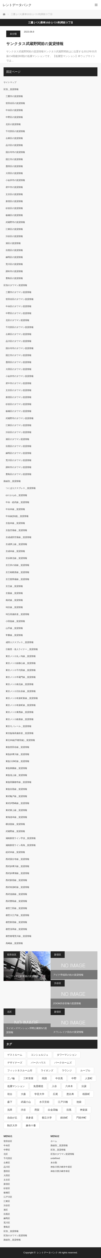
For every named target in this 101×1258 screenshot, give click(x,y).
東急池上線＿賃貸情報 (16, 775)
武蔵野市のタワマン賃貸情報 (19, 418)
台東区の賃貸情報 (14, 138)
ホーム (54, 1141)
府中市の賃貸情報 (14, 187)
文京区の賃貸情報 (14, 194)
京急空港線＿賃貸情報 (16, 530)
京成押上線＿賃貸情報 (16, 544)
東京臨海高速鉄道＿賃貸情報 (19, 733)
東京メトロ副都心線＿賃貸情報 (21, 663)
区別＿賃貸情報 (11, 89)
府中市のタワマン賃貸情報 (18, 383)
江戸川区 (8, 1197)
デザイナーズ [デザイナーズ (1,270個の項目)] (14, 1062)
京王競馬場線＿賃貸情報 (17, 579)
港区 (6, 1210)
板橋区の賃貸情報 (14, 215)
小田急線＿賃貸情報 (15, 621)
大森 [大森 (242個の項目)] (23, 1094)
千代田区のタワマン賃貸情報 (19, 327)
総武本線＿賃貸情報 (15, 852)
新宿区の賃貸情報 (14, 201)
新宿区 (57, 954)
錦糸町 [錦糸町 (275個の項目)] (64, 1117)
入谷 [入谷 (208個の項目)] (54, 1086)
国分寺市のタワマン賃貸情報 (19, 348)
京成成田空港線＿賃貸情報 (18, 537)
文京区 (7, 1180)
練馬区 (7, 1218)
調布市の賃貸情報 (14, 271)
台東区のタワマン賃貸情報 (18, 334)
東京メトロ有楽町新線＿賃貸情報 (22, 698)
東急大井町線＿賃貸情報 (17, 761)
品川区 (7, 1167)
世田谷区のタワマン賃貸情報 (19, 299)
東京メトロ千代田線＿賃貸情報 (21, 670)
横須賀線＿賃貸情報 (15, 824)
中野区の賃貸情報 (14, 117)
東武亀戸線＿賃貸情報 (16, 796)
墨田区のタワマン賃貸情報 (18, 362)
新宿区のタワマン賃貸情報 (18, 397)
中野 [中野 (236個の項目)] (73, 1078)
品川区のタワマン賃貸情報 (18, 341)
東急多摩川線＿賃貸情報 (17, 754)
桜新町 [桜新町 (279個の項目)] (86, 1094)
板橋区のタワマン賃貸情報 (18, 411)
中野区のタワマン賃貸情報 (18, 313)
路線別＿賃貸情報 (12, 481)
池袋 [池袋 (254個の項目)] (78, 1101)
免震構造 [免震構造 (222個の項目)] (38, 1086)
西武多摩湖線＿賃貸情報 (17, 873)
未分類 (13, 34)
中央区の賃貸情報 (14, 110)
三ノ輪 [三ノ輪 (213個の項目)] (11, 1078)
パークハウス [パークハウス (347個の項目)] (38, 1062)
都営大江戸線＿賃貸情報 (17, 915)
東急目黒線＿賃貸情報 (16, 789)
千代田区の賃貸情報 (15, 131)
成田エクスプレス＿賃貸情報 (19, 642)
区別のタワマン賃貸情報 (15, 285)
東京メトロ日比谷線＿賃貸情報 (21, 691)
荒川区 (7, 1222)
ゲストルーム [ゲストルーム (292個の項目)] (14, 1054)
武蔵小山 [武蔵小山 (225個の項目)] (26, 1101)
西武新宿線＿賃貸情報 (16, 880)
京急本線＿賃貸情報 (15, 523)
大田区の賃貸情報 (14, 173)
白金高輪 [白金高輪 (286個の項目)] (53, 1109)
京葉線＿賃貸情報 (14, 593)
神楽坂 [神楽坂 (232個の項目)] (83, 1109)
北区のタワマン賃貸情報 (17, 320)
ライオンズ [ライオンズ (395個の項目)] (47, 1070)
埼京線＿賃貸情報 (14, 607)
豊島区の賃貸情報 (14, 278)
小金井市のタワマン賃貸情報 (19, 376)
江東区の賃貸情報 (14, 229)
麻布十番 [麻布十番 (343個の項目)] (31, 1125)
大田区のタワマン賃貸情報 (18, 369)
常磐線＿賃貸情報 (14, 635)
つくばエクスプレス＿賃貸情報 (21, 488)
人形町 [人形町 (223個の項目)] (88, 1078)
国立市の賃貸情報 (14, 159)
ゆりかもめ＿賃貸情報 (16, 495)
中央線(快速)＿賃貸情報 (17, 516)
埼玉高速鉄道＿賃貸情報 (17, 614)
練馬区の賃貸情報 (14, 257)
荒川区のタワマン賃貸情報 (18, 460)
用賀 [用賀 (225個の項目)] (36, 1109)
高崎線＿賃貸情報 (14, 943)
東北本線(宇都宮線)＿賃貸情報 (20, 740)
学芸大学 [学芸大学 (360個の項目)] (39, 1094)
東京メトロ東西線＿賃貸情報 (19, 712)
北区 (9, 1011)
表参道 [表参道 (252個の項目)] (29, 1117)
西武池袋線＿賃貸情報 (16, 894)
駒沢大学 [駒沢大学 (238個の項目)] (12, 1125)
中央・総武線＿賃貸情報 (17, 502)
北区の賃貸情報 (13, 124)
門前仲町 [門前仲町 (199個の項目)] (81, 1117)
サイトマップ (10, 82)
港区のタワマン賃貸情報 (17, 439)
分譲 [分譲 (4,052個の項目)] (83, 1086)
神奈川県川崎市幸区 (60, 1171)
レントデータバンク (17, 5)
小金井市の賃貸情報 (15, 180)
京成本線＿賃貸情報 (15, 551)
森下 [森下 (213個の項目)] (9, 1101)
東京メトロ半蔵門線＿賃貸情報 (21, 677)
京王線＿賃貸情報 (14, 586)
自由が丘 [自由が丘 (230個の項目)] (12, 1117)
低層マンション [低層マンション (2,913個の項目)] (16, 1086)
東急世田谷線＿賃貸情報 (17, 747)
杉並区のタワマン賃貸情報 (18, 404)
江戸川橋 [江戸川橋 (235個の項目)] (63, 1101)
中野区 (7, 1150)
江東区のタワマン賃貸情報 (18, 425)
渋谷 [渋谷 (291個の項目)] (23, 1109)
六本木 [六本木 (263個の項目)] (69, 1086)
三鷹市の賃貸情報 (14, 96)
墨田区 (7, 1171)
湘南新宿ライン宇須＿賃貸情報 (21, 838)
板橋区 (7, 1192)
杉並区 (7, 1188)
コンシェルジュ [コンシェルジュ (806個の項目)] (39, 1054)
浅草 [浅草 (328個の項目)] (9, 1109)
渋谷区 (57, 983)
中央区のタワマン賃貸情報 (18, 306)
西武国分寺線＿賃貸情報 (17, 859)
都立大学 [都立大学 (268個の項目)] (47, 1117)
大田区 (7, 1175)
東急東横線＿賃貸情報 (16, 768)
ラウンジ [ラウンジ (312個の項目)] (67, 1070)
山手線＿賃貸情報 (14, 628)
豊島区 (7, 1227)
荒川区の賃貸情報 (14, 264)
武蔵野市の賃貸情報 (15, 222)
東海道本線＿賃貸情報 (16, 817)
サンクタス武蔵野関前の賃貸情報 (34, 44)
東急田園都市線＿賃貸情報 (18, 782)
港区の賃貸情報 (13, 243)
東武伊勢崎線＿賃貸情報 (17, 803)
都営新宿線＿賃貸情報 (16, 922)
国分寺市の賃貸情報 (15, 152)
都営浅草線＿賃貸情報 (16, 929)
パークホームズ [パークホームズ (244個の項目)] (63, 1062)
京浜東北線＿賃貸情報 (16, 558)
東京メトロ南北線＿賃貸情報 (19, 684)
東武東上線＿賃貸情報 (16, 810)
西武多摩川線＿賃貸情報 (17, 866)
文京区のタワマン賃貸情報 (18, 390)
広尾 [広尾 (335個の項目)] (55, 1094)
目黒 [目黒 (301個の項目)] (68, 1109)
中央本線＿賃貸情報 (15, 509)
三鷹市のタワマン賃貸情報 (18, 292)
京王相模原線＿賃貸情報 (17, 572)
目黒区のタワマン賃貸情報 (18, 446)
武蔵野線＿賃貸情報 (15, 831)
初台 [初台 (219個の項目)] (9, 1094)
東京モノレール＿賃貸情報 (18, 726)
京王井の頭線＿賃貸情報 (17, 565)
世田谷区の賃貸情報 (15, 103)
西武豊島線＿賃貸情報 (16, 901)
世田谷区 (11, 954)
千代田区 (8, 1158)
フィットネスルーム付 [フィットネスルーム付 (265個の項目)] (19, 1070)
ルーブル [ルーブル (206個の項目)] (85, 1070)
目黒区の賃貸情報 (14, 250)
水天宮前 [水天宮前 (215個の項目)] (44, 1101)
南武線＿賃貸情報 (14, 600)
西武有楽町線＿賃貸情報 (17, 887)
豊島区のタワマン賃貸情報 (18, 474)
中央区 (7, 1145)
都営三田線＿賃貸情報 (16, 908)
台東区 (7, 1162)
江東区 (7, 1201)
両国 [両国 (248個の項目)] (44, 1078)
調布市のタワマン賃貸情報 (18, 467)
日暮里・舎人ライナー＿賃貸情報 (22, 649)
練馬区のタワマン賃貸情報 (18, 453)
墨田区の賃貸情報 (14, 166)
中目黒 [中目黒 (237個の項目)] (59, 1078)
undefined (55, 1158)
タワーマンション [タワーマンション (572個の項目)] (67, 1054)
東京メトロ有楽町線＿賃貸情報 (21, 705)
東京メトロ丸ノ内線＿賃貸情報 (21, 656)
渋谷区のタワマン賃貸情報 (18, 432)
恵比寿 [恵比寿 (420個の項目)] (70, 1094)
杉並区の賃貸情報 (14, 208)
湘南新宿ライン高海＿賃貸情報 (21, 845)
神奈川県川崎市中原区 (61, 1167)
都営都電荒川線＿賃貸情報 (18, 936)
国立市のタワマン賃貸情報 (18, 355)
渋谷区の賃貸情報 (14, 236)
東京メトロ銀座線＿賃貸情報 (19, 719)
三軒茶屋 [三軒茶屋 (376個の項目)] (28, 1078)
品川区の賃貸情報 (14, 145)
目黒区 (7, 1214)
